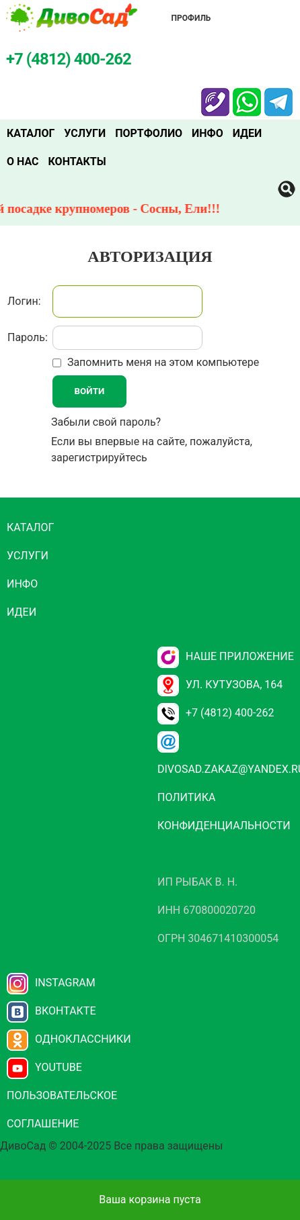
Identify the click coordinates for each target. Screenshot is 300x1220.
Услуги (85, 133)
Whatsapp (247, 96)
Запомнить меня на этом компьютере (162, 362)
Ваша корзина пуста (150, 1199)
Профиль (191, 18)
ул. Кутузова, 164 (220, 684)
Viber (215, 96)
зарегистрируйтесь (99, 457)
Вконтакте (51, 1010)
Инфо (207, 133)
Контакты (77, 161)
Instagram (51, 982)
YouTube (44, 1067)
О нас (23, 161)
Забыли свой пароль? (106, 422)
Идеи (247, 133)
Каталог (30, 133)
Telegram (278, 96)
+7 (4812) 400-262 (215, 712)
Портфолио (148, 133)
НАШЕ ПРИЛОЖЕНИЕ (225, 656)
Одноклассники (69, 1039)
